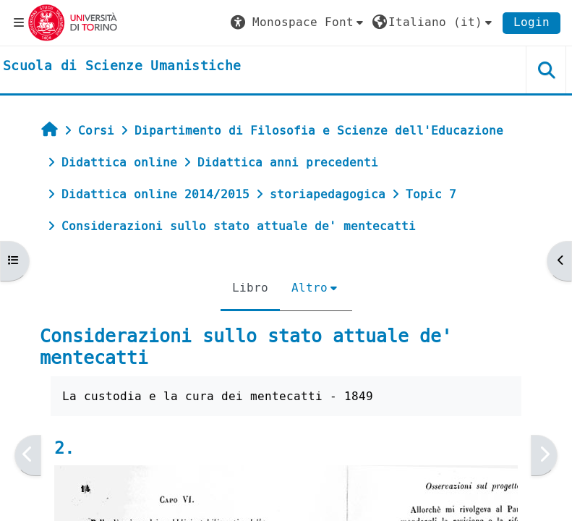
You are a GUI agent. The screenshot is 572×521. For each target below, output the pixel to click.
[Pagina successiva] (544, 455)
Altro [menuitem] (309, 287)
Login (531, 22)
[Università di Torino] (72, 22)
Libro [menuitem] (250, 287)
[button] (299, 22)
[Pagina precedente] (27, 455)
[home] (122, 67)
